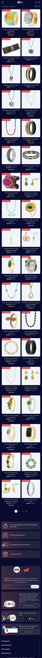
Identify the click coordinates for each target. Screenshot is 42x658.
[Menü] (2, 2)
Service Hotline (20, 649)
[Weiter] (26, 511)
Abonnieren (35, 586)
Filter (37, 6)
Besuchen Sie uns (20, 653)
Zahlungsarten (20, 641)
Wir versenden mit (20, 645)
